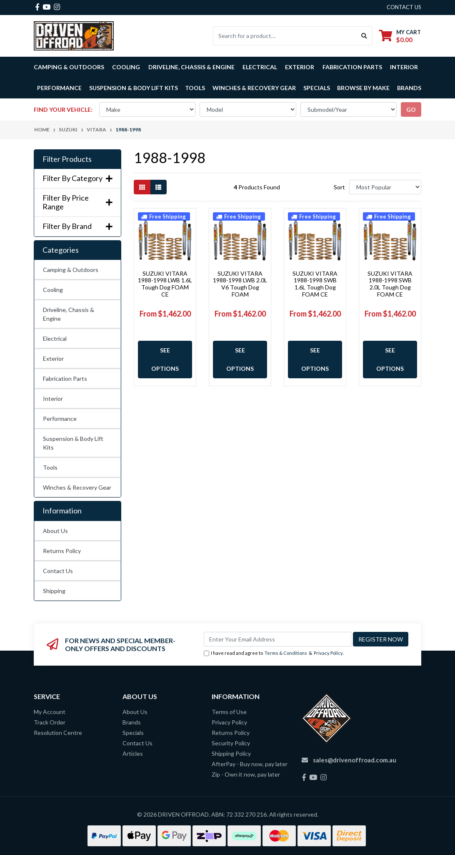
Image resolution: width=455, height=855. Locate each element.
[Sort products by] (385, 187)
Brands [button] (409, 87)
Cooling (53, 289)
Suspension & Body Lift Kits (73, 443)
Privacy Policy (328, 653)
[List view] (158, 187)
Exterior (53, 358)
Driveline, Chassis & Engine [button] (191, 66)
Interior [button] (404, 66)
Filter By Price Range (77, 202)
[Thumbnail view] (142, 187)
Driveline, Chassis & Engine (68, 314)
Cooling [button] (126, 66)
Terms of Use (229, 711)
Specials (316, 87)
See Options (165, 359)
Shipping (54, 590)
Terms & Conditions (286, 653)
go (411, 109)
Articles (132, 753)
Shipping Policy (231, 753)
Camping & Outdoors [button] (69, 66)
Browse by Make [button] (363, 87)
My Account (49, 711)
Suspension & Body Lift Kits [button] (133, 87)
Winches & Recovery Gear (77, 487)
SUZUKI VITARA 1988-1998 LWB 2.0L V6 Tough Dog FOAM (240, 284)
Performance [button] (59, 87)
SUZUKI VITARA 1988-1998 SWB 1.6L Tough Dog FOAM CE (315, 284)
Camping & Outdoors (70, 269)
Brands (131, 722)
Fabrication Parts (352, 66)
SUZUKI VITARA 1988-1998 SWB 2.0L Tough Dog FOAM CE (390, 284)
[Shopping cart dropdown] (400, 35)
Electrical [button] (259, 66)
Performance (60, 418)
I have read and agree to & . (274, 653)
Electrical (55, 338)
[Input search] (285, 35)
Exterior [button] (299, 66)
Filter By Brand (77, 226)
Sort (339, 187)
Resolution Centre (58, 732)
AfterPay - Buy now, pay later (250, 763)
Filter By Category (77, 178)
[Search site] (364, 35)
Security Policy (231, 743)
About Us (55, 530)
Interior (53, 398)
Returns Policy (62, 550)
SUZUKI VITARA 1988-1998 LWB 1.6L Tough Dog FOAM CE (165, 284)
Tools (195, 87)
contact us (404, 7)
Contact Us (58, 570)
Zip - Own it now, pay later (246, 774)
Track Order (49, 722)
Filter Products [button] (67, 159)
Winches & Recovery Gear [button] (254, 87)
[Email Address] (277, 639)
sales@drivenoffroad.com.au (354, 760)
